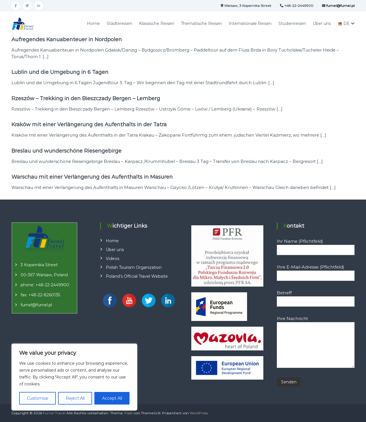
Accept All (112, 398)
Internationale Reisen (250, 23)
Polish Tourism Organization (134, 267)
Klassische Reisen (156, 23)
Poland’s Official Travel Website (137, 276)
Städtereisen (119, 23)
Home (93, 23)
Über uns (322, 23)
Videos (112, 258)
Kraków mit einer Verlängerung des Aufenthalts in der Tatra (89, 124)
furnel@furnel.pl (36, 304)
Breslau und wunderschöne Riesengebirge (66, 151)
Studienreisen (292, 23)
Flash (128, 413)
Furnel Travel (54, 413)
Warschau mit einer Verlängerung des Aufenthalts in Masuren (92, 177)
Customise (37, 398)
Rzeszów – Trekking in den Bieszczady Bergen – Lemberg (85, 98)
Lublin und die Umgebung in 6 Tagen (59, 72)
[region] (74, 377)
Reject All (75, 398)
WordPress (199, 413)
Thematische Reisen (201, 23)
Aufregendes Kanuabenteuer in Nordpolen (66, 39)
